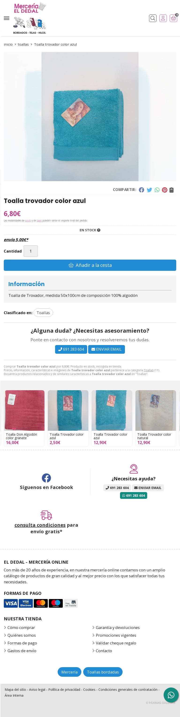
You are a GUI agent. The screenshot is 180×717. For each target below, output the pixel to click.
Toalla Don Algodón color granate (60, 436)
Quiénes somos (22, 635)
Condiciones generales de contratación (128, 689)
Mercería (69, 672)
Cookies (89, 689)
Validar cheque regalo (116, 643)
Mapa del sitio (15, 689)
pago (39, 220)
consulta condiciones (40, 525)
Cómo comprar (21, 627)
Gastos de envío (22, 650)
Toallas (149, 370)
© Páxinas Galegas (160, 703)
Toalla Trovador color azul (105, 436)
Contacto (104, 650)
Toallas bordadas (103, 672)
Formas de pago (22, 643)
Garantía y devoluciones (118, 627)
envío (28, 220)
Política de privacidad (64, 689)
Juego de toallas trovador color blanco (17, 436)
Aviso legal (37, 689)
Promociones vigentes (116, 635)
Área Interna (14, 695)
